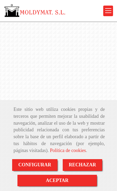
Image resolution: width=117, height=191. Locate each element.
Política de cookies (68, 150)
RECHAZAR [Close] (82, 164)
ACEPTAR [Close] (57, 180)
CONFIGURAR (34, 164)
